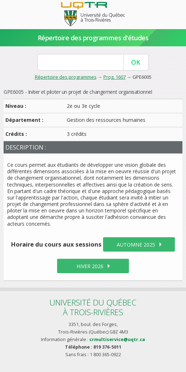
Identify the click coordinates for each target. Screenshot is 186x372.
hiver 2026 (89, 266)
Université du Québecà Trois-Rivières (93, 307)
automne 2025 (136, 244)
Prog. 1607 (114, 77)
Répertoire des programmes (66, 77)
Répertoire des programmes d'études (93, 37)
